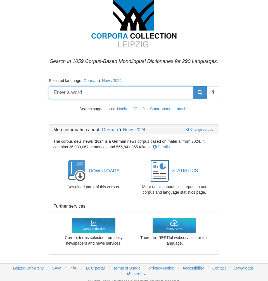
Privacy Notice (161, 268)
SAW (56, 268)
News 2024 (112, 80)
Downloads (244, 268)
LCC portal (95, 268)
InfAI (73, 268)
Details (161, 147)
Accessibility (193, 268)
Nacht (122, 109)
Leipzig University (28, 268)
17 (135, 109)
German (91, 80)
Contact (219, 268)
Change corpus (199, 129)
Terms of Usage (127, 268)
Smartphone (160, 109)
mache (183, 109)
